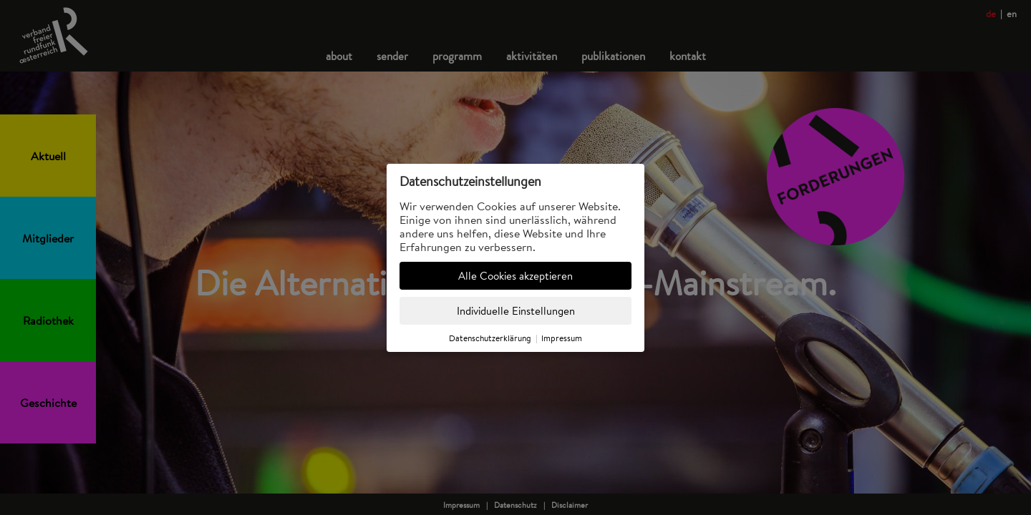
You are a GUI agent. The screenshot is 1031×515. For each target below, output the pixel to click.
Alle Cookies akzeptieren (515, 276)
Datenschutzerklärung (490, 338)
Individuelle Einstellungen (516, 311)
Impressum (561, 338)
